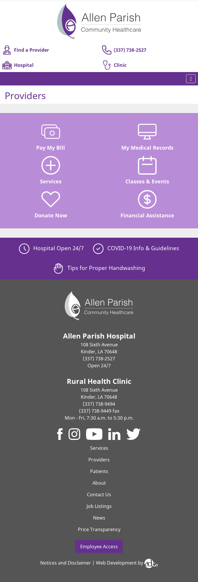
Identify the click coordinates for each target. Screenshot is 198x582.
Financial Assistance (147, 204)
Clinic (114, 65)
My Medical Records (147, 136)
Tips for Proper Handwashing (99, 268)
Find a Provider (25, 50)
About (99, 483)
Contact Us (99, 494)
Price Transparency (99, 529)
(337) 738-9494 (99, 404)
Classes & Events (147, 170)
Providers (99, 459)
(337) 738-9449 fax (99, 411)
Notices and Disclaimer (65, 563)
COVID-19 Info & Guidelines (136, 248)
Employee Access (99, 546)
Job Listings (99, 506)
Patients (99, 471)
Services (51, 170)
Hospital (18, 65)
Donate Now (50, 204)
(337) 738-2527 (124, 50)
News (99, 518)
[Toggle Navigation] (191, 78)
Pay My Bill (50, 136)
